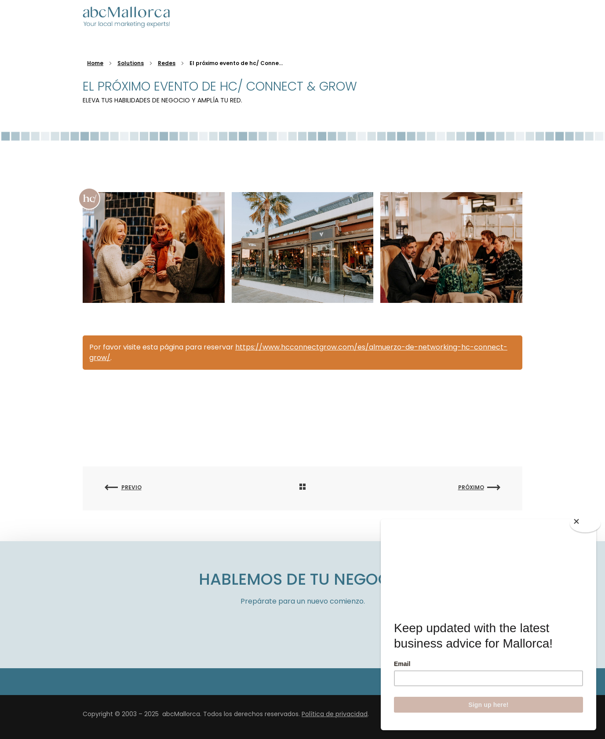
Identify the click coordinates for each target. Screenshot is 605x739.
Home (95, 63)
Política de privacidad (335, 714)
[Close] (585, 523)
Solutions (130, 63)
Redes (166, 63)
